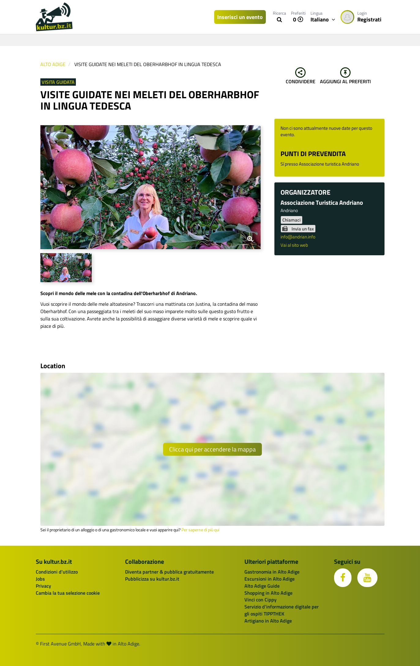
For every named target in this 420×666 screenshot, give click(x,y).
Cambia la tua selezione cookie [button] (68, 593)
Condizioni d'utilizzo (57, 571)
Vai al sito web (294, 245)
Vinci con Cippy (260, 599)
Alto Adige (52, 64)
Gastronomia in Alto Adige (271, 571)
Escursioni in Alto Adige (269, 578)
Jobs (40, 578)
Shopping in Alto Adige (268, 593)
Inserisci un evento (240, 17)
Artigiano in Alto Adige (268, 620)
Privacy (43, 585)
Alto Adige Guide (262, 585)
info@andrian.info (298, 236)
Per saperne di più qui (200, 530)
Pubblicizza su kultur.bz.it (152, 578)
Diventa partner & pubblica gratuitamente (169, 571)
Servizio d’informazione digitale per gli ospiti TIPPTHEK (281, 610)
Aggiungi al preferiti (345, 76)
